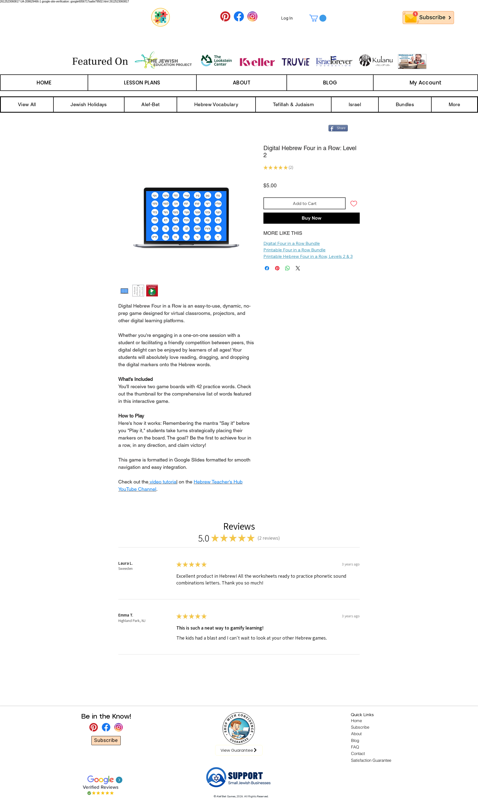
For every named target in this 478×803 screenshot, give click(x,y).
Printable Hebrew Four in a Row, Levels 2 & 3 (308, 256)
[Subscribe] (106, 740)
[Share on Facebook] (267, 268)
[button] (317, 18)
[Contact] (358, 754)
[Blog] (355, 741)
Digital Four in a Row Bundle (291, 243)
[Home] (357, 721)
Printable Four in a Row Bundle (294, 249)
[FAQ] (355, 747)
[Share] (338, 128)
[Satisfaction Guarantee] (371, 760)
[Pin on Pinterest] (277, 268)
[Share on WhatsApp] (287, 268)
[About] (356, 734)
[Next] (449, 17)
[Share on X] (298, 268)
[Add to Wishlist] (354, 203)
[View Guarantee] (239, 750)
